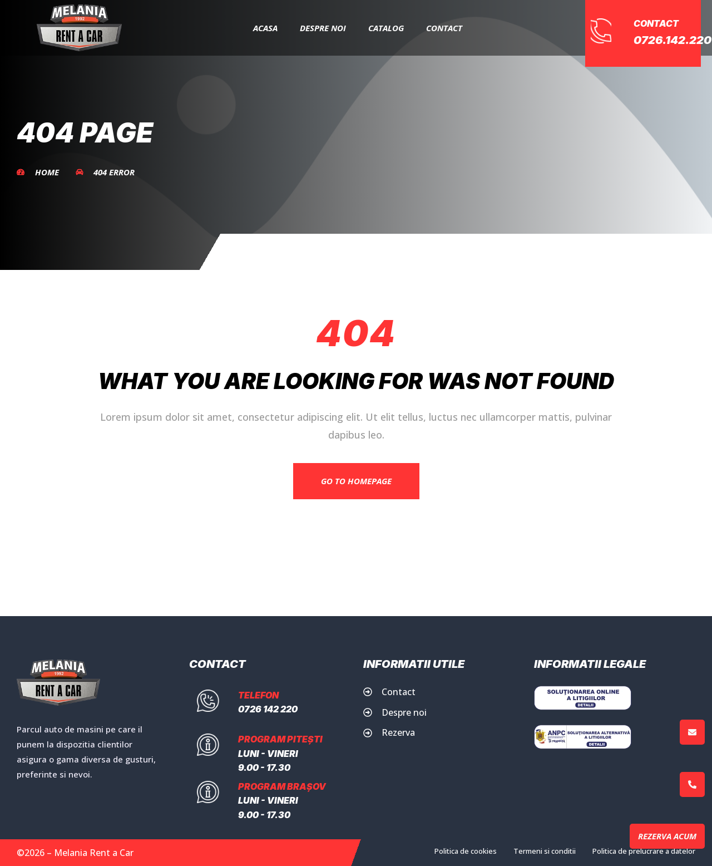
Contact (444, 27)
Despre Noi (323, 27)
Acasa (265, 27)
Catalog (386, 27)
